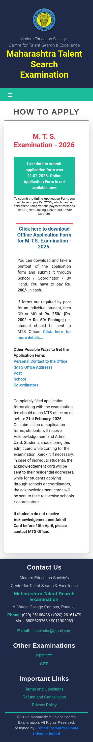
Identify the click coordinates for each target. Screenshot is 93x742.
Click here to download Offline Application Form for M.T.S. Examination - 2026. (44, 238)
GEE (44, 664)
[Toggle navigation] (10, 95)
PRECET (44, 656)
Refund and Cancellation (44, 697)
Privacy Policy (44, 705)
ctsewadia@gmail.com (51, 631)
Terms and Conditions (44, 689)
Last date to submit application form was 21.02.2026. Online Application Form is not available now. (44, 176)
